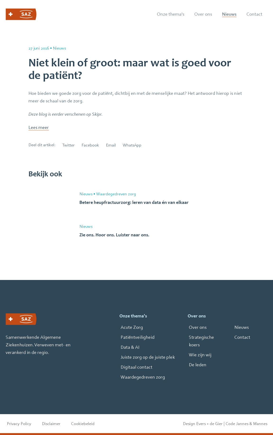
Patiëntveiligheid (138, 337)
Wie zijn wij (200, 354)
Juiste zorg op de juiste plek (148, 357)
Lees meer (38, 127)
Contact (242, 337)
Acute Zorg (132, 327)
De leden (197, 364)
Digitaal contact (136, 367)
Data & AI (130, 347)
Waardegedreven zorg (143, 377)
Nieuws (241, 327)
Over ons (198, 327)
